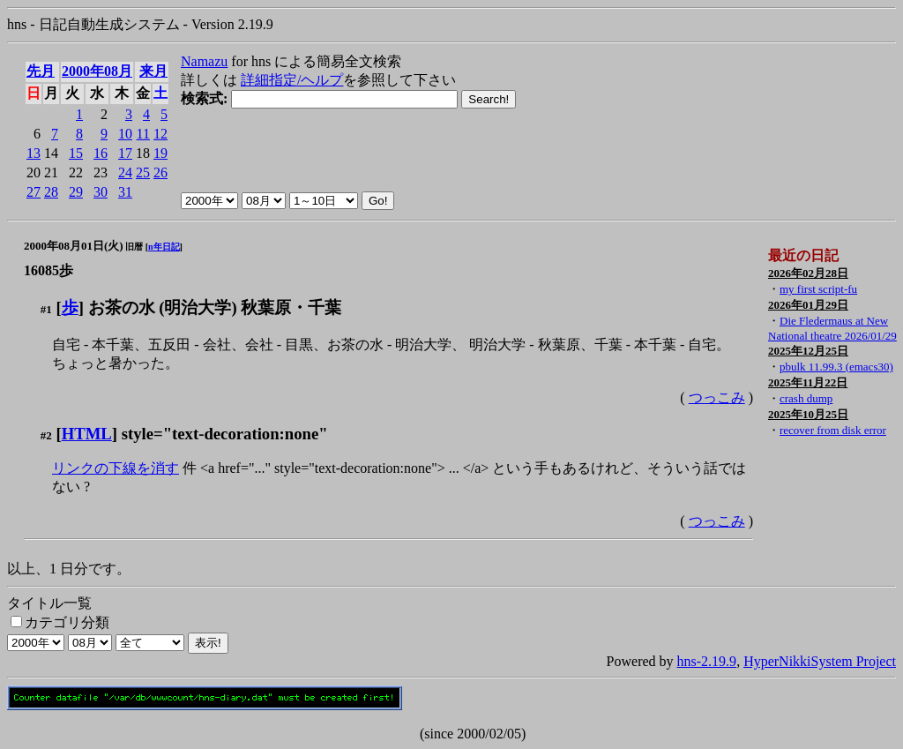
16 (100, 153)
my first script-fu (818, 289)
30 (100, 191)
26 (160, 172)
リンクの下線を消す (115, 468)
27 (33, 191)
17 (125, 153)
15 (76, 153)
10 (125, 133)
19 (160, 153)
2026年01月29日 (808, 304)
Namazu (204, 61)
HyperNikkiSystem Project (819, 661)
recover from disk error (833, 430)
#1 (46, 309)
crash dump (806, 398)
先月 (40, 71)
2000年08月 (97, 71)
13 (33, 153)
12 (160, 133)
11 (143, 133)
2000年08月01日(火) (73, 245)
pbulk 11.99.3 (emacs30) (836, 366)
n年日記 (164, 246)
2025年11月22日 (807, 382)
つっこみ (717, 397)
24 (125, 172)
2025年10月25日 (808, 414)
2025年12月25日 (808, 350)
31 (125, 191)
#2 (46, 435)
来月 (153, 71)
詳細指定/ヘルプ (292, 79)
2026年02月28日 (808, 273)
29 (76, 191)
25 (143, 172)
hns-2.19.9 (707, 661)
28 (51, 191)
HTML (87, 433)
